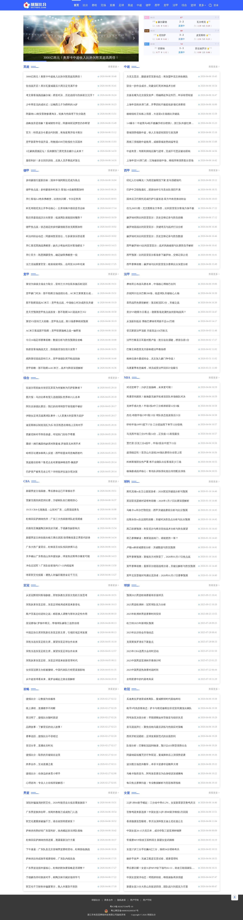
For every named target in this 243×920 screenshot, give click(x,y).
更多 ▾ (202, 5)
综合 (184, 5)
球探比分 (96, 900)
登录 (216, 5)
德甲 (148, 5)
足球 (121, 5)
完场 (103, 5)
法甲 (175, 5)
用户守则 (134, 900)
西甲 (157, 5)
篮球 (193, 5)
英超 (130, 5)
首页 (76, 5)
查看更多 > (113, 66)
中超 (139, 5)
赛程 (94, 5)
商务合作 (108, 900)
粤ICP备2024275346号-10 (121, 906)
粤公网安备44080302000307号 (125, 910)
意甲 (166, 5)
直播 (112, 5)
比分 (85, 5)
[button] (28, 38)
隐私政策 (121, 900)
